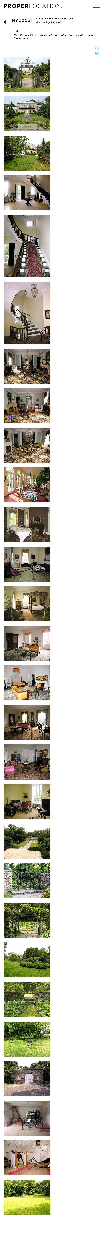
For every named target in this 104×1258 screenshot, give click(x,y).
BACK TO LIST (6, 22)
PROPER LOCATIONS (35, 6)
